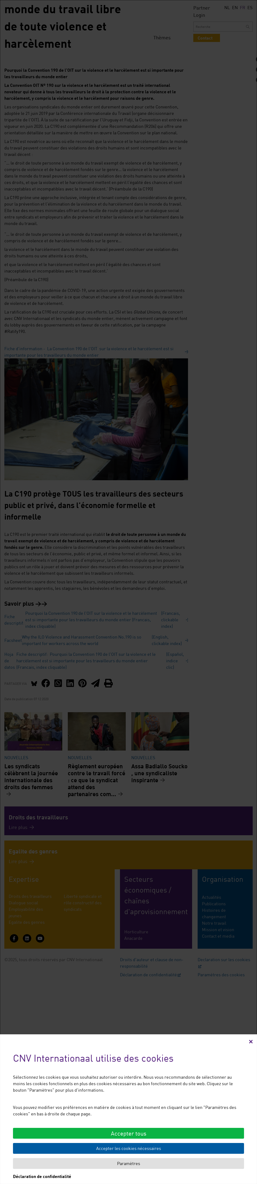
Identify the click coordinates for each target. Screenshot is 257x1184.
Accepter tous (128, 1133)
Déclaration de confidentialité (42, 1176)
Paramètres (128, 1163)
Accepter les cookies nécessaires (128, 1148)
